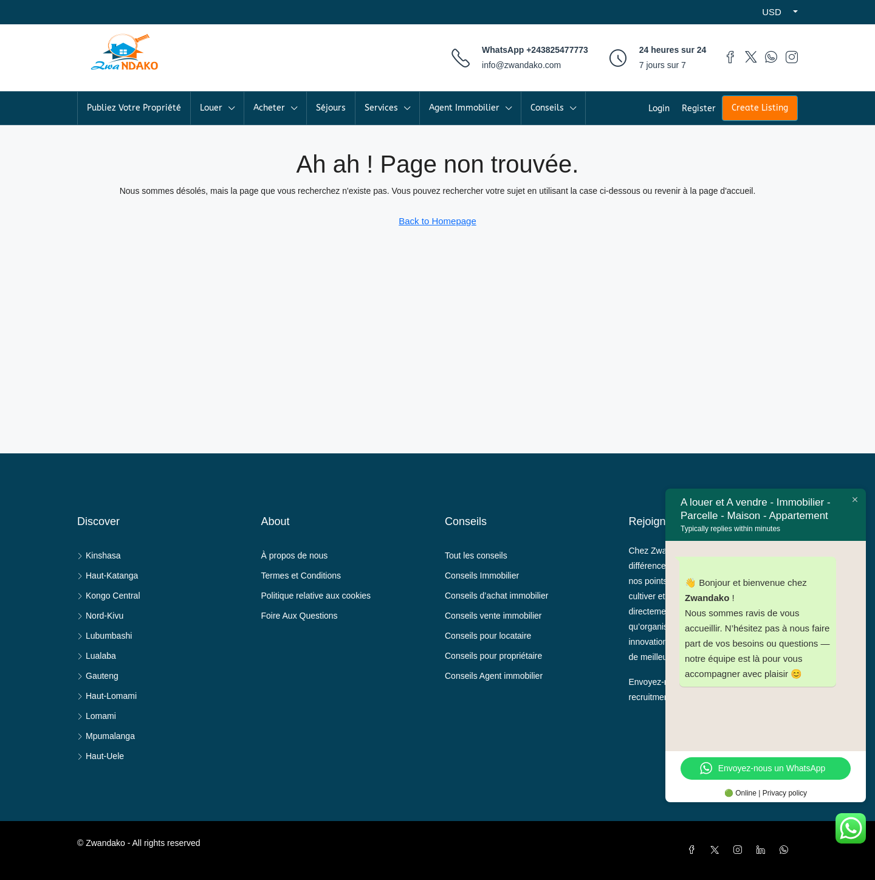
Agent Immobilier (464, 108)
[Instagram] (740, 850)
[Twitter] (717, 850)
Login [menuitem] (659, 108)
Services (381, 108)
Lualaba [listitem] (96, 656)
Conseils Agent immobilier (494, 676)
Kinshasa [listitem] (99, 555)
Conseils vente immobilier (493, 615)
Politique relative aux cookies (316, 595)
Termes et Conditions (301, 575)
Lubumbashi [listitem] (104, 636)
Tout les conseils (476, 555)
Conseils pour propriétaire (493, 656)
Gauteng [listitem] (97, 676)
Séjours (331, 108)
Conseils (547, 108)
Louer (211, 108)
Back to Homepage (437, 221)
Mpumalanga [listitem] (106, 736)
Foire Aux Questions (299, 615)
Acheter (269, 108)
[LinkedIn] (763, 850)
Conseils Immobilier (482, 575)
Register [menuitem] (699, 108)
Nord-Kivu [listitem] (100, 615)
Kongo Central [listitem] (108, 595)
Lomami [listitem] (96, 716)
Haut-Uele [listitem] (100, 756)
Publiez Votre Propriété (134, 108)
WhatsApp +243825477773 (535, 50)
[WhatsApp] (786, 850)
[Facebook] (694, 850)
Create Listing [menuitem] (760, 108)
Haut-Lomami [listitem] (107, 696)
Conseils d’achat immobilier (496, 595)
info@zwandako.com (521, 65)
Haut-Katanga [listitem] (107, 575)
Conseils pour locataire (488, 636)
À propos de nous (294, 555)
